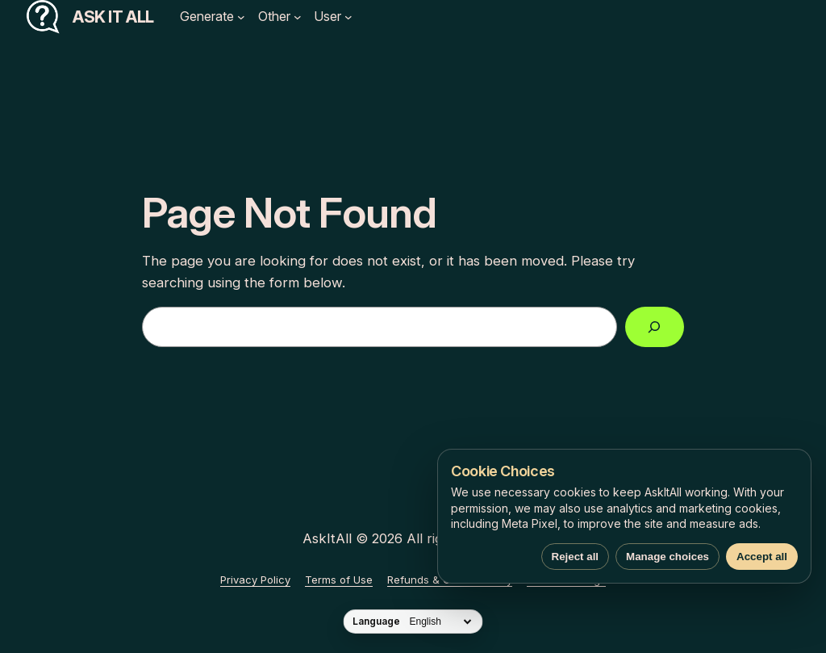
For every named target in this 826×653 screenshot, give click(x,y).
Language (376, 621)
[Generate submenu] (241, 17)
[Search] (654, 327)
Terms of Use (339, 579)
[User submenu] (348, 17)
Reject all (575, 556)
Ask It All (113, 17)
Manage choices (667, 556)
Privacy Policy (255, 579)
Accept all (761, 556)
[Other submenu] (298, 17)
